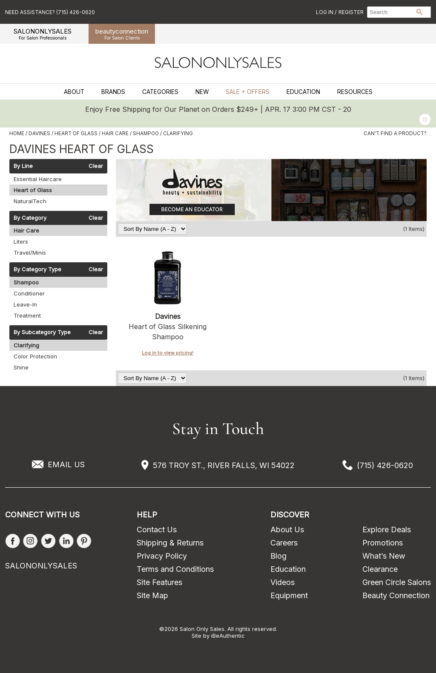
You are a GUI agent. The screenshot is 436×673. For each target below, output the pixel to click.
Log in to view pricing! (167, 353)
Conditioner (29, 293)
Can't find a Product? (395, 133)
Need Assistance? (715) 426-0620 (50, 12)
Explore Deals (386, 529)
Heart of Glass (33, 190)
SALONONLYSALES (43, 33)
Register (351, 12)
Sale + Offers (248, 91)
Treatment (27, 315)
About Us (287, 529)
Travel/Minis (30, 252)
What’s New (383, 555)
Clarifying (26, 345)
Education (303, 91)
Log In (325, 12)
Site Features (159, 582)
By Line (23, 166)
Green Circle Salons (396, 582)
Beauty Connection (396, 595)
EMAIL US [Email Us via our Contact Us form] (66, 464)
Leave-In (25, 304)
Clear (96, 166)
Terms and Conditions (175, 569)
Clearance (380, 569)
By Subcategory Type (42, 332)
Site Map (152, 595)
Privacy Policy (162, 555)
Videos (282, 582)
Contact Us (157, 529)
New (202, 91)
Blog (278, 555)
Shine (21, 367)
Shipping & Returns (170, 542)
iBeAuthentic (228, 635)
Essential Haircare (38, 179)
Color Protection (35, 356)
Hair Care (26, 230)
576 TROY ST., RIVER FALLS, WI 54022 (224, 465)
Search (419, 12)
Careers (284, 542)
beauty (121, 33)
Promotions (382, 542)
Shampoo (26, 282)
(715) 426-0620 (385, 465)
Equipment (289, 595)
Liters (21, 241)
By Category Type (37, 270)
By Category (30, 218)
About (74, 91)
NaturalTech (30, 201)
